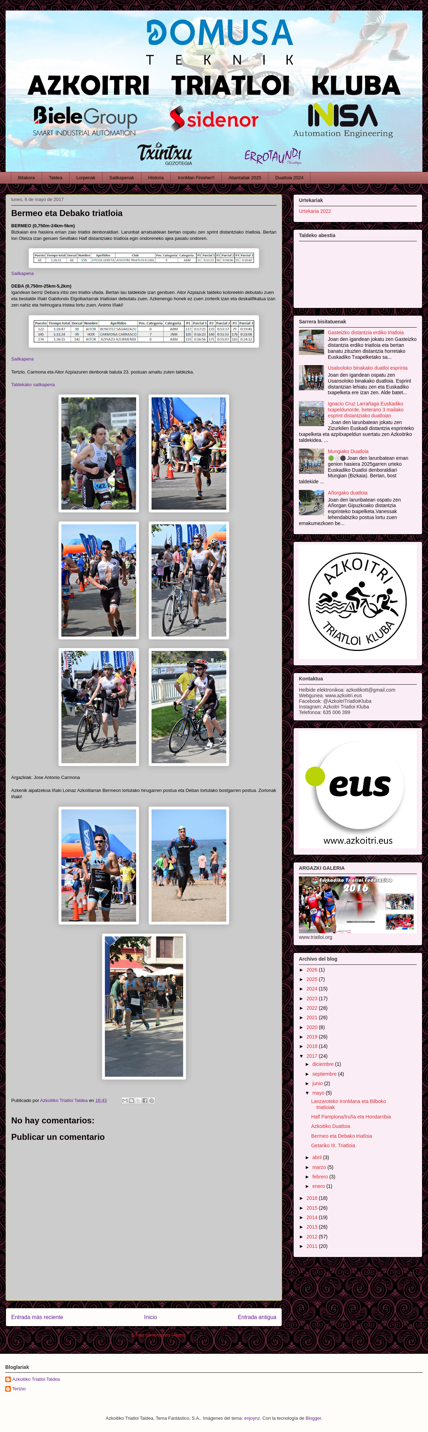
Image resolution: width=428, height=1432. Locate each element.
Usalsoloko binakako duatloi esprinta (368, 368)
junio (318, 1083)
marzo (319, 1167)
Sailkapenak (121, 177)
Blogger (313, 1418)
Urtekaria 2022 (315, 211)
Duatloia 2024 (289, 177)
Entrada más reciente (37, 1317)
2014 (313, 1217)
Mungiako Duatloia (348, 451)
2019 (313, 1037)
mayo (319, 1093)
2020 (313, 1027)
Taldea (55, 177)
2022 (313, 1008)
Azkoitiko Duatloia (330, 1126)
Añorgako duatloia (348, 493)
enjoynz (252, 1418)
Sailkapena (22, 273)
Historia (156, 177)
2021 (313, 1017)
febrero (320, 1176)
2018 (313, 1046)
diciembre (323, 1064)
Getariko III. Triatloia (333, 1145)
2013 (313, 1227)
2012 (313, 1236)
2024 (313, 988)
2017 (313, 1056)
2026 (313, 970)
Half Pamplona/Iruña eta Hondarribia (351, 1117)
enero (319, 1186)
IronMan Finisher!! (196, 177)
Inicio (150, 1317)
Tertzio (19, 1388)
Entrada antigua (257, 1317)
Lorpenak (85, 177)
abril (317, 1157)
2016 (313, 1198)
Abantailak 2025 (244, 177)
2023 (313, 998)
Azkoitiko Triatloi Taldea (36, 1379)
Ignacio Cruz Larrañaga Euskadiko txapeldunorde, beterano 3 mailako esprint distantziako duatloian (366, 409)
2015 (313, 1208)
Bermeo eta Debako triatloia (341, 1136)
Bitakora (26, 177)
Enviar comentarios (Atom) (158, 1335)
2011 (313, 1246)
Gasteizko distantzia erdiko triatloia (366, 332)
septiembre (325, 1074)
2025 (313, 979)
